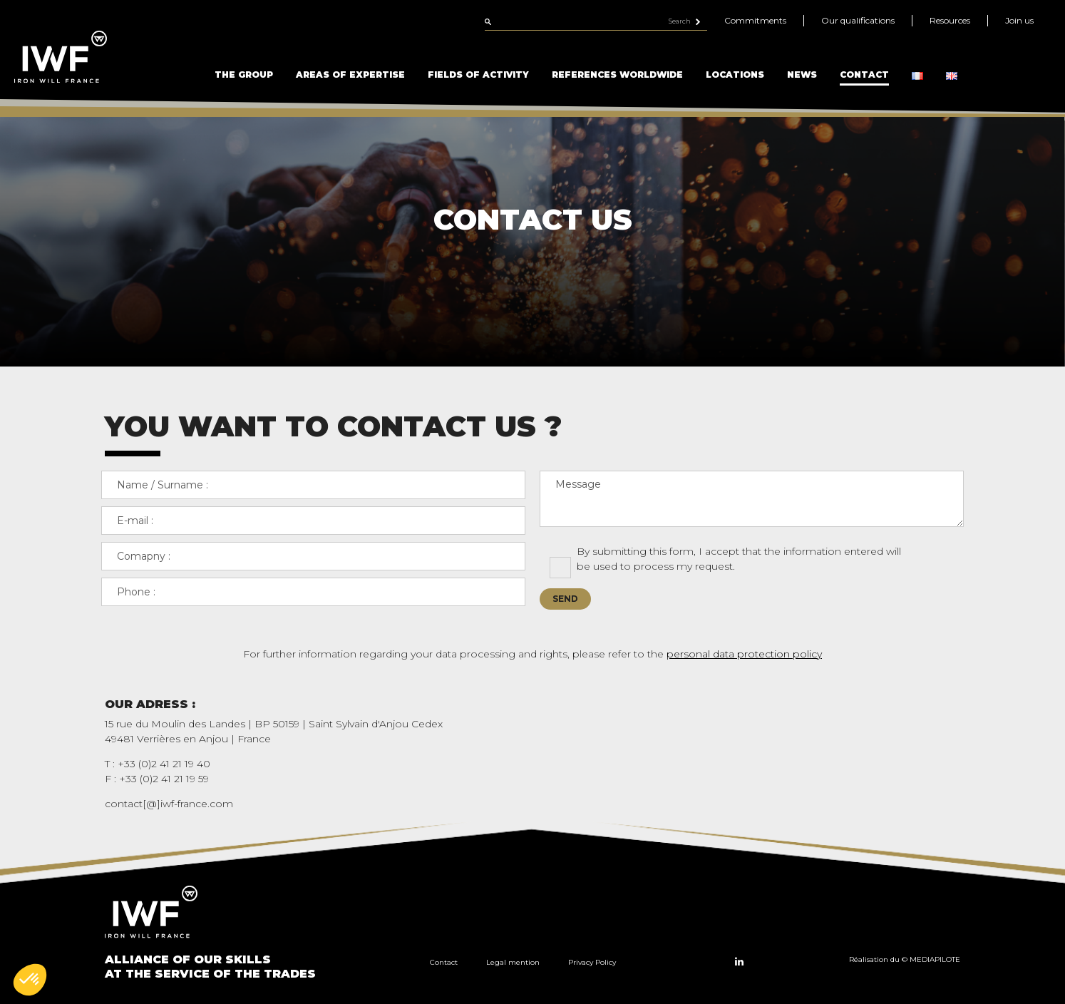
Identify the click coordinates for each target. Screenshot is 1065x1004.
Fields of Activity (478, 74)
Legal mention (513, 962)
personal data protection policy (744, 653)
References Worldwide (617, 74)
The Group (244, 74)
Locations (735, 74)
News (802, 74)
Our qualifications (858, 20)
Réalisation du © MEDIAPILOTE (904, 959)
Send (565, 598)
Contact (864, 74)
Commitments (755, 20)
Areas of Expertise (350, 74)
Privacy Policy (592, 962)
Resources (950, 20)
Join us (1019, 20)
